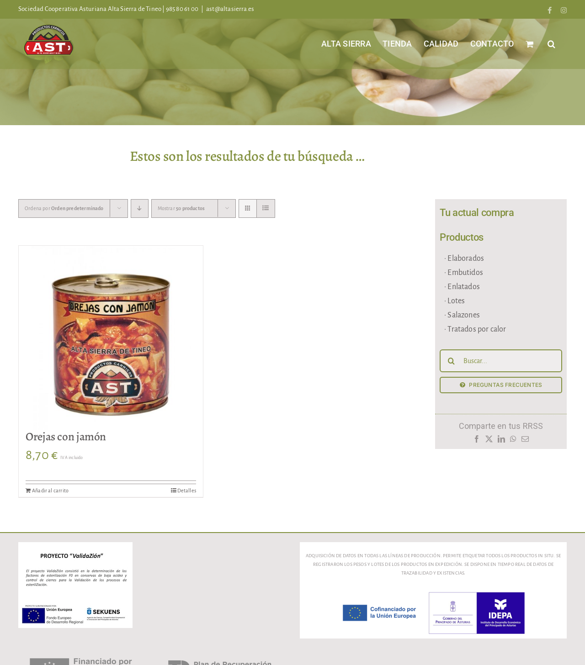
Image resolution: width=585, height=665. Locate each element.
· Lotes (454, 301)
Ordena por (64, 208)
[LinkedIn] (501, 441)
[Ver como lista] (266, 208)
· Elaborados (464, 258)
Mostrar (181, 208)
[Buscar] (451, 360)
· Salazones (462, 315)
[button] (551, 44)
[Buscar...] (501, 360)
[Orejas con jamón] (111, 338)
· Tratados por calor (475, 329)
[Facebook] (476, 441)
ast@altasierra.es (230, 8)
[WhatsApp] (513, 441)
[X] (489, 441)
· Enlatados (462, 287)
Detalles (186, 490)
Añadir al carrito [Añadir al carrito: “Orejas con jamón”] (50, 490)
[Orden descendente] (140, 208)
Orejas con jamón (66, 436)
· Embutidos (463, 273)
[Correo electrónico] (525, 441)
